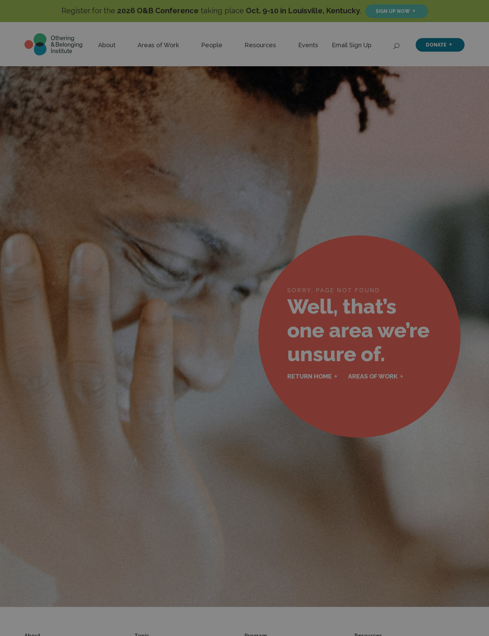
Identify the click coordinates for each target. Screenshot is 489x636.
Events (308, 45)
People (211, 45)
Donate (436, 44)
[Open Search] (397, 44)
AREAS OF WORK (373, 376)
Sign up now (393, 11)
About (106, 45)
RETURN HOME (309, 376)
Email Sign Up (352, 45)
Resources (260, 45)
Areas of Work (158, 45)
